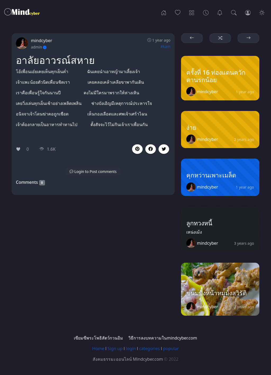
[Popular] (178, 12)
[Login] (248, 12)
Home (98, 348)
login (131, 348)
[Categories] (192, 12)
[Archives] (206, 12)
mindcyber (41, 40)
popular (171, 348)
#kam (165, 46)
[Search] (234, 12)
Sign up (115, 348)
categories (149, 348)
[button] (150, 149)
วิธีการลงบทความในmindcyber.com (162, 338)
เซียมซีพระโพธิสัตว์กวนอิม (98, 338)
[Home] (164, 12)
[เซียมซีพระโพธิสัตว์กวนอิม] (220, 12)
